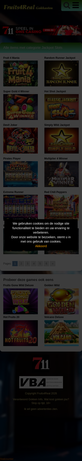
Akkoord (41, 246)
